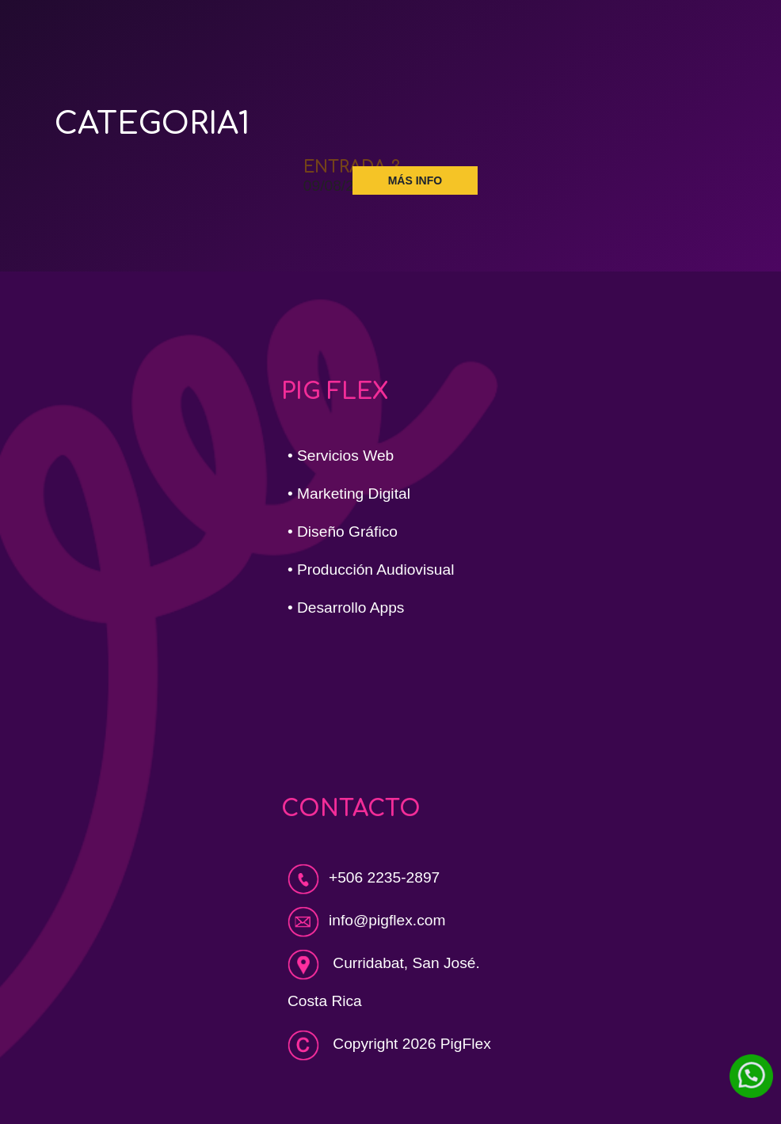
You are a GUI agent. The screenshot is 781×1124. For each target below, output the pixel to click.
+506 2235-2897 (364, 877)
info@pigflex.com (387, 920)
